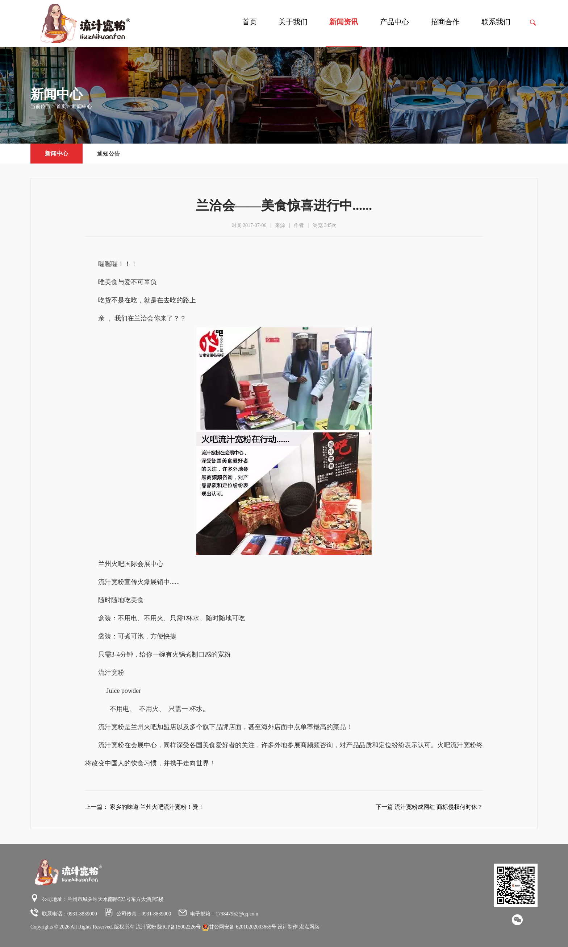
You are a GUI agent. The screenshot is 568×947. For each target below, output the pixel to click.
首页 (249, 22)
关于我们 (293, 22)
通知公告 (108, 153)
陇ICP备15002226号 (179, 927)
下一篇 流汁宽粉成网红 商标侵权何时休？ (429, 807)
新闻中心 (82, 106)
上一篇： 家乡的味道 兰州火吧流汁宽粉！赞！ (144, 807)
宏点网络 (309, 927)
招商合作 (445, 22)
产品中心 (394, 22)
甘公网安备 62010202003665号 (239, 927)
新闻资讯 (343, 22)
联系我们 (495, 22)
